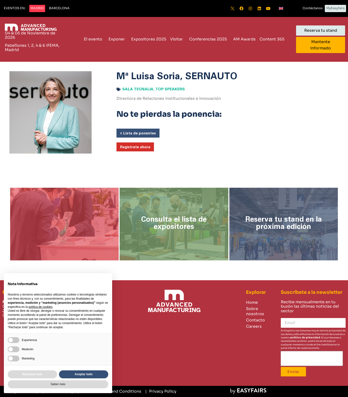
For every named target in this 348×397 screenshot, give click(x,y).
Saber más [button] (58, 384)
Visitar (177, 39)
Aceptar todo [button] (84, 374)
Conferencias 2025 (209, 39)
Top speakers (170, 89)
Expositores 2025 (148, 39)
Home (252, 302)
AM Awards (244, 39)
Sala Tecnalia (137, 89)
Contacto (255, 320)
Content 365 (273, 39)
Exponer (118, 39)
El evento (94, 39)
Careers (254, 326)
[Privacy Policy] (161, 391)
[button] (14, 8)
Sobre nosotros (255, 311)
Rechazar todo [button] (32, 374)
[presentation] (312, 358)
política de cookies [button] (40, 307)
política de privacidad (305, 337)
